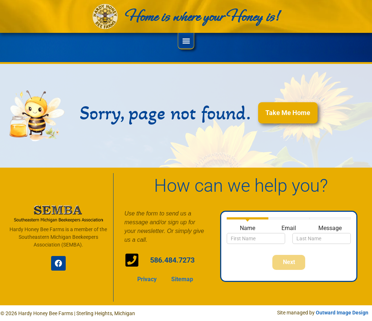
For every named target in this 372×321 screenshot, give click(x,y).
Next (289, 262)
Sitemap (182, 275)
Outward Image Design (342, 313)
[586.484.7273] (130, 258)
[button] (186, 41)
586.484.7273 (171, 260)
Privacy (147, 275)
